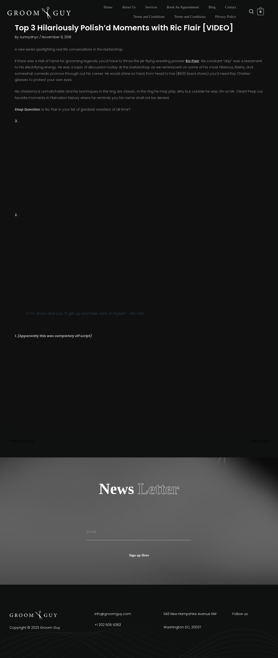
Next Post (262, 441)
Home (108, 7)
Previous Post (19, 441)
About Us (129, 7)
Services (151, 7)
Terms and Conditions (149, 17)
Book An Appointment (183, 7)
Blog (212, 7)
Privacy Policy (225, 17)
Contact (230, 7)
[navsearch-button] (249, 12)
